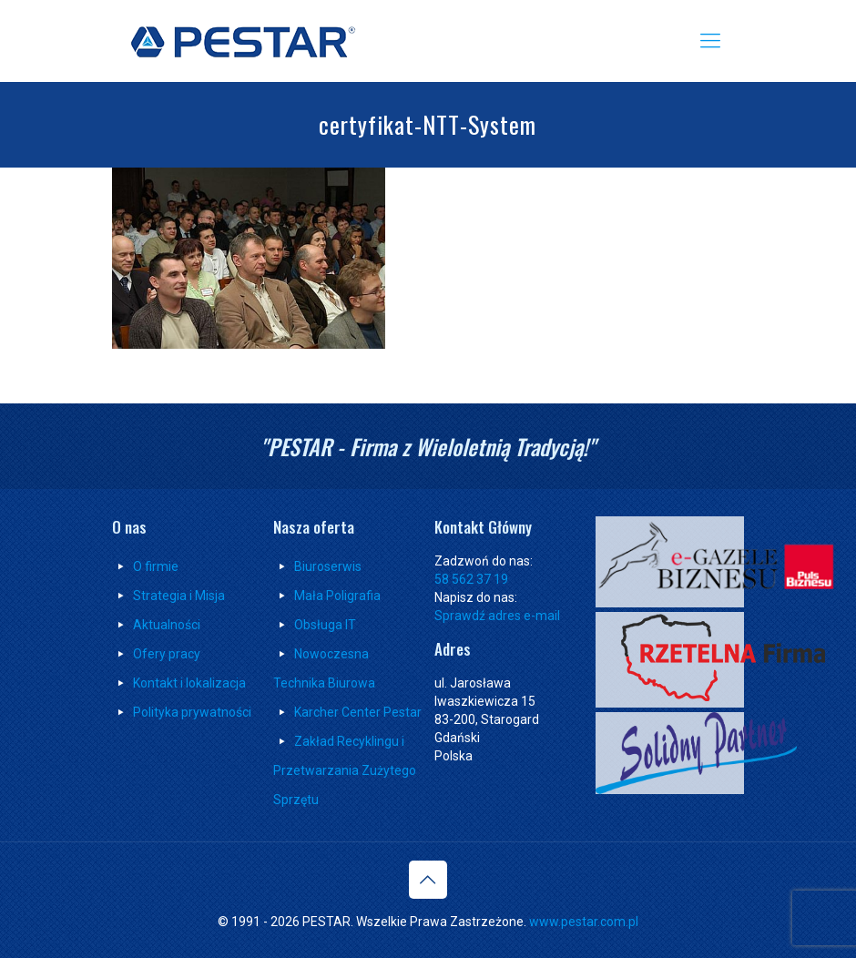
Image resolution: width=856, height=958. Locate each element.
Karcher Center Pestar (358, 712)
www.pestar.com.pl (583, 921)
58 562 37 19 (471, 579)
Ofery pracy (166, 654)
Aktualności (166, 624)
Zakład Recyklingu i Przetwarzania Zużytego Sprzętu (344, 770)
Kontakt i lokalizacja (189, 683)
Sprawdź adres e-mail (497, 615)
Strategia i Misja (168, 595)
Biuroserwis (328, 566)
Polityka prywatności (192, 712)
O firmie (155, 566)
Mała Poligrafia (337, 595)
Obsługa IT (325, 624)
